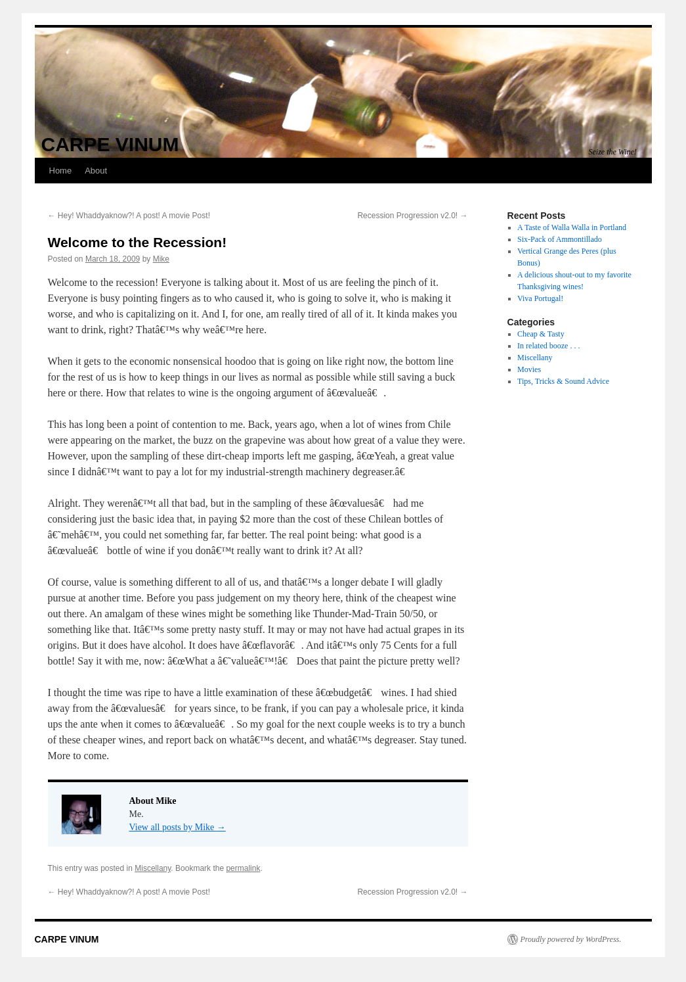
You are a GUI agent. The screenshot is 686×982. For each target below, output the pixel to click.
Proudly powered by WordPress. (571, 939)
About (96, 170)
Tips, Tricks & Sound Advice (563, 381)
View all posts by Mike (177, 827)
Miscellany (153, 868)
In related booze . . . (548, 345)
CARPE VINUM (110, 144)
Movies (529, 369)
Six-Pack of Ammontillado (559, 239)
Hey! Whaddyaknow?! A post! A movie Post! (129, 215)
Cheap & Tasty (541, 334)
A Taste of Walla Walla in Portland (571, 227)
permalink (243, 868)
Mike (161, 259)
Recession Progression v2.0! (412, 215)
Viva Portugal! (540, 298)
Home (60, 170)
